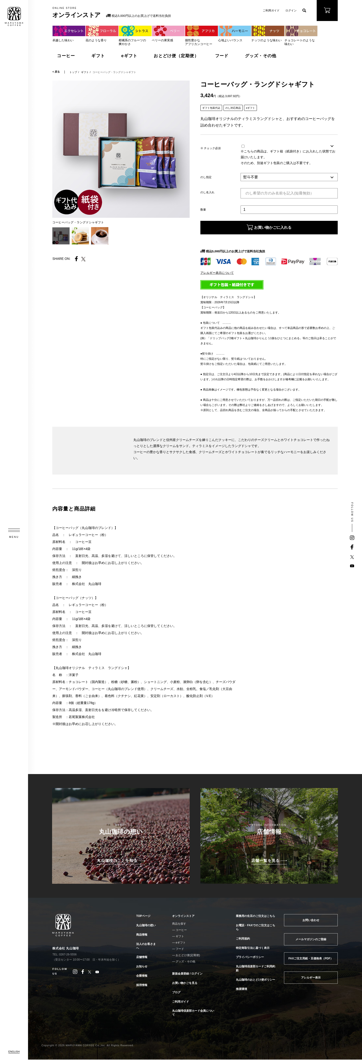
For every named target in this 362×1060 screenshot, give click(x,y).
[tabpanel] (121, 149)
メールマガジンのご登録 (310, 939)
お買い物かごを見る (184, 983)
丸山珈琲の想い (146, 925)
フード (222, 55)
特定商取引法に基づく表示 (253, 948)
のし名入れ (207, 192)
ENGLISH (14, 1051)
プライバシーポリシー (250, 957)
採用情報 (141, 985)
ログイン (291, 10)
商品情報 (141, 935)
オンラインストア (183, 916)
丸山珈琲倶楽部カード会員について (193, 1013)
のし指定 (206, 177)
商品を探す (179, 924)
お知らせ (141, 966)
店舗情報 (141, 957)
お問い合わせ (310, 920)
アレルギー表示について (217, 273)
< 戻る (56, 71)
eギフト (129, 55)
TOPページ (143, 916)
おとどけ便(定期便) (188, 955)
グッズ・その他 (261, 55)
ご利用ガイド (271, 10)
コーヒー (66, 55)
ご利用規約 (243, 939)
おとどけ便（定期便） (176, 55)
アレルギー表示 (311, 978)
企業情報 (141, 976)
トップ (73, 72)
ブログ (176, 992)
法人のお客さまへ (146, 946)
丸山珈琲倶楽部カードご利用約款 (255, 968)
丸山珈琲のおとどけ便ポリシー (255, 980)
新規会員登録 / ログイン (187, 974)
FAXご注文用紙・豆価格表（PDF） (310, 959)
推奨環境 (241, 989)
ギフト (98, 55)
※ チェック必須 (210, 148)
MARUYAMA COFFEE (14, 16)
